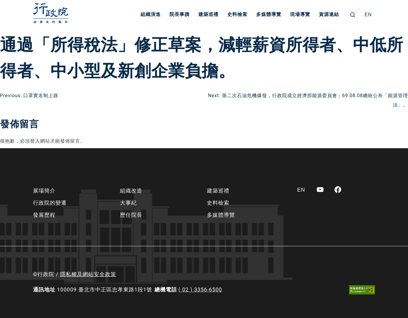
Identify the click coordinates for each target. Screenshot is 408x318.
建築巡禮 (209, 14)
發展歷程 (44, 215)
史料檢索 (238, 14)
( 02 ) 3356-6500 (200, 289)
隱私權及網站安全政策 (88, 274)
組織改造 (131, 190)
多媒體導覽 (269, 14)
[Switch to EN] (368, 15)
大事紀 (128, 203)
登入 (35, 141)
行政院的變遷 (50, 203)
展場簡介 (44, 190)
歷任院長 (131, 215)
